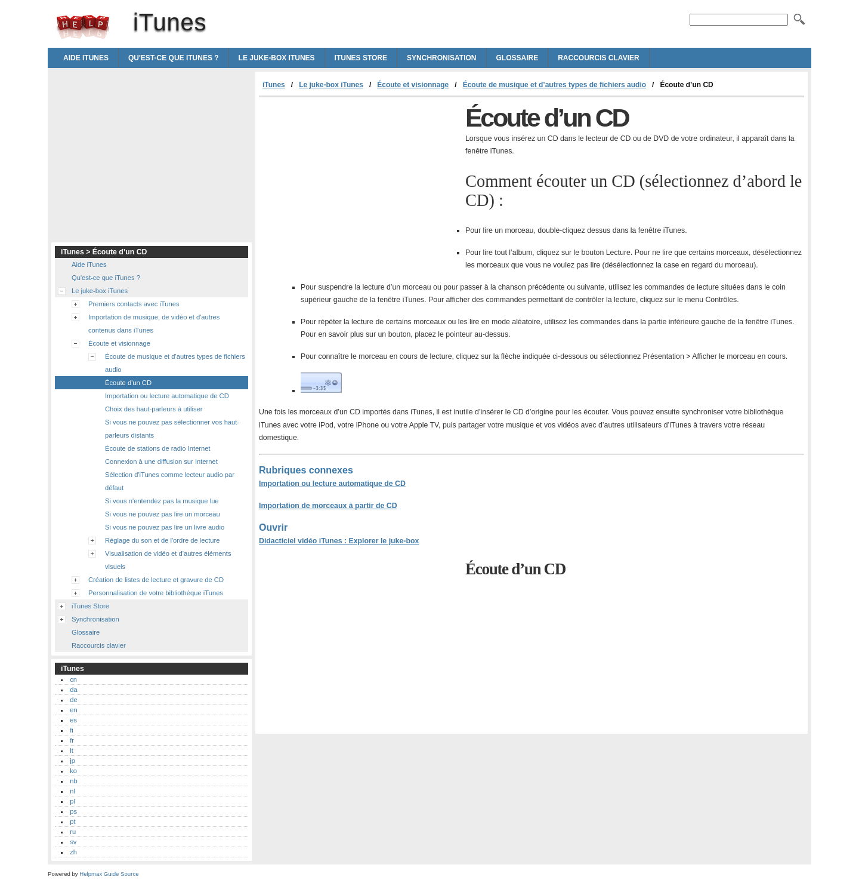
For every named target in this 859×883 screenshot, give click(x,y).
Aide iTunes (86, 58)
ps (73, 811)
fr (72, 740)
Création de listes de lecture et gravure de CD (156, 579)
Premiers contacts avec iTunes (134, 303)
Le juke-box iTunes (277, 58)
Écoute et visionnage (413, 85)
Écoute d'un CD (128, 382)
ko (73, 770)
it (71, 750)
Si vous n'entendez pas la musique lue (162, 500)
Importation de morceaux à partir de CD (328, 506)
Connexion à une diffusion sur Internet (161, 461)
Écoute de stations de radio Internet (158, 448)
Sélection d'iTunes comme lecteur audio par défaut (169, 481)
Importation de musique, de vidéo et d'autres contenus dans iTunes (154, 323)
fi (71, 730)
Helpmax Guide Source (108, 873)
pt (72, 821)
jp (72, 760)
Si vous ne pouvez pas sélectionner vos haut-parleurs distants (172, 429)
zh (73, 852)
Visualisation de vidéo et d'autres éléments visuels (168, 560)
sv (73, 841)
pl (72, 801)
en (73, 709)
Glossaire (517, 58)
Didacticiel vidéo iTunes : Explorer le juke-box (339, 541)
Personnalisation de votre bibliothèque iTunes (155, 592)
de (73, 699)
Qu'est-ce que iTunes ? (173, 58)
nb (73, 780)
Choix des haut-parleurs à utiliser (154, 409)
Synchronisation (441, 58)
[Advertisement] (359, 186)
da (73, 689)
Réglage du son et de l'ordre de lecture (162, 540)
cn (73, 679)
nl (72, 791)
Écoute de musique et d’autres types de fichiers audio (554, 85)
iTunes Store (361, 58)
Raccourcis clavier (598, 58)
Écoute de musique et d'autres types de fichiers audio (175, 363)
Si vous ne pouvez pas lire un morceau (162, 514)
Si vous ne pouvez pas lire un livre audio (164, 527)
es (73, 720)
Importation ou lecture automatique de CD (332, 483)
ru (73, 831)
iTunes (83, 27)
